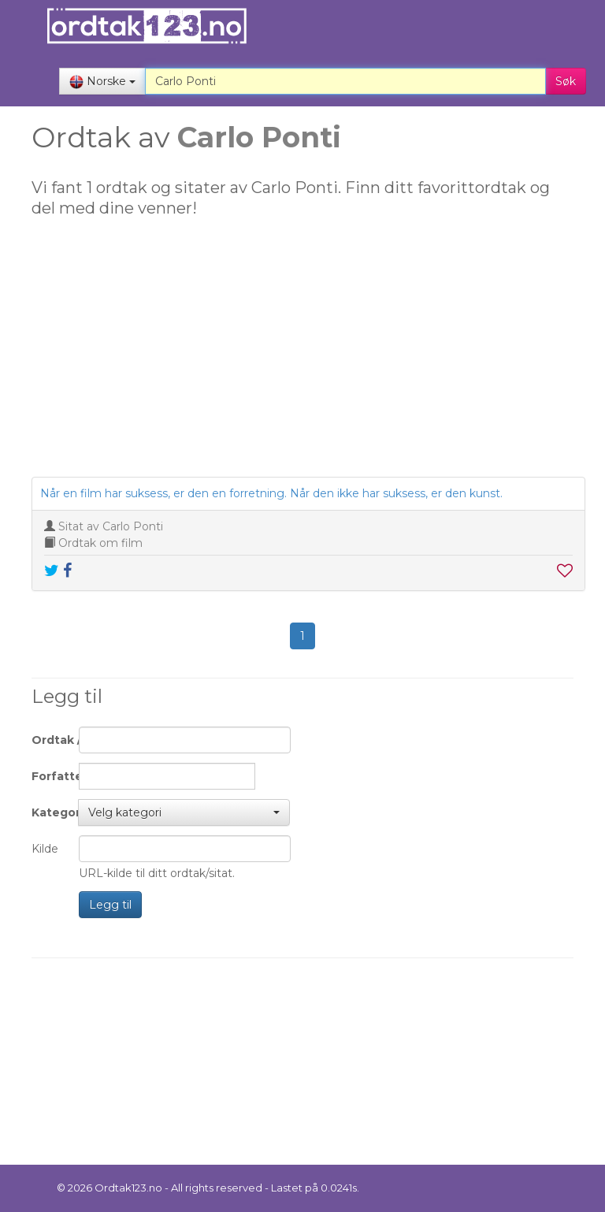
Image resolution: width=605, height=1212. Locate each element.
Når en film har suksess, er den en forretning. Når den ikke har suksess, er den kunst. (271, 493)
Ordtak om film (100, 543)
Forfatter (49, 776)
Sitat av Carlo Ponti (110, 526)
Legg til (110, 905)
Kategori (49, 812)
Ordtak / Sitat (49, 740)
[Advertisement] (302, 354)
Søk (565, 81)
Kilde (45, 849)
